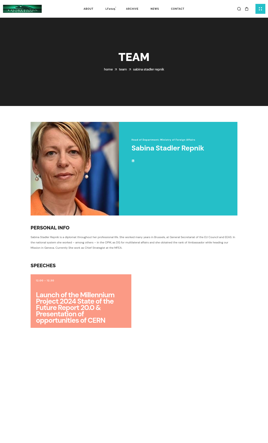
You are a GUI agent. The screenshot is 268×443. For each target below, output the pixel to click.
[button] (239, 9)
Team (123, 69)
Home (108, 69)
